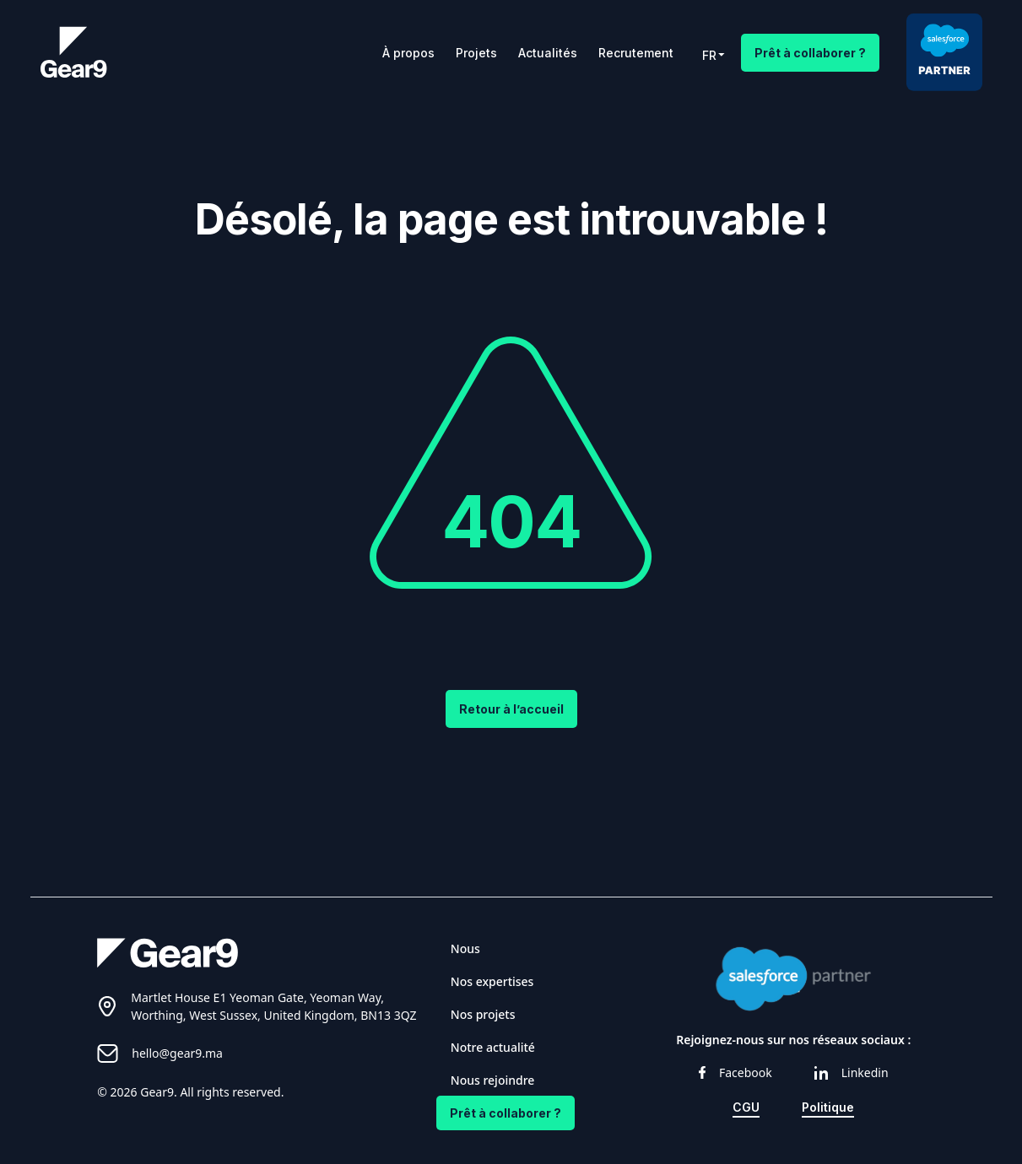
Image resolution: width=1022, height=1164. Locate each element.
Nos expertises (492, 981)
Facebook (735, 1072)
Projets (476, 53)
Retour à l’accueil (511, 709)
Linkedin (851, 1072)
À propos (408, 53)
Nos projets (483, 1014)
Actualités (547, 53)
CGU (746, 1107)
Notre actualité (493, 1047)
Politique (828, 1107)
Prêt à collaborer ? (810, 53)
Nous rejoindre (493, 1080)
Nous (465, 948)
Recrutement (635, 53)
